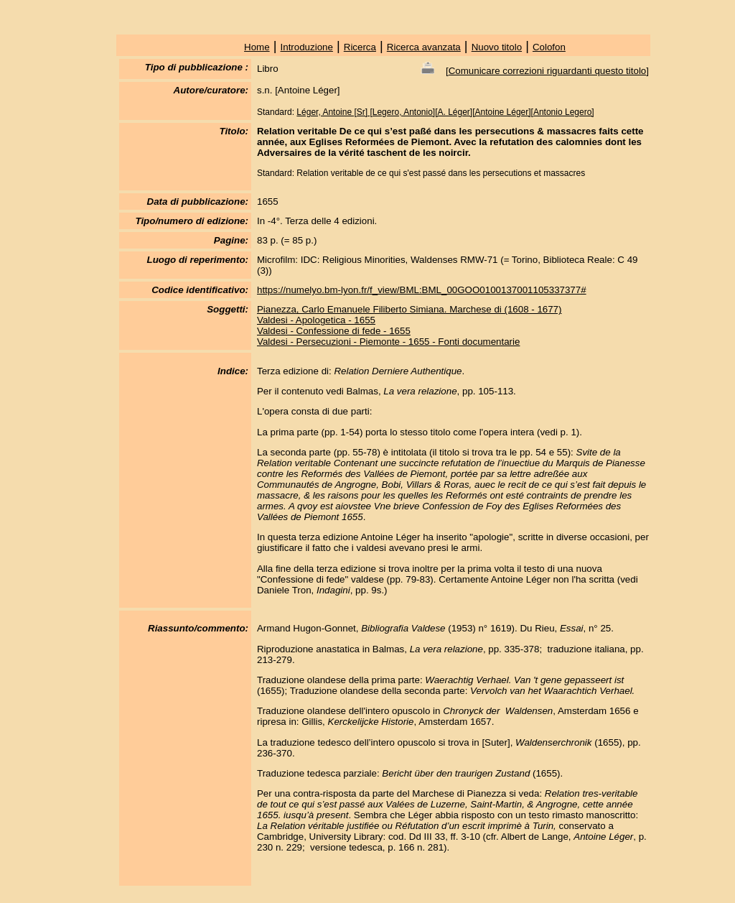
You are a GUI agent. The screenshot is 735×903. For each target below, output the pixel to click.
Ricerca (360, 47)
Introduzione (307, 47)
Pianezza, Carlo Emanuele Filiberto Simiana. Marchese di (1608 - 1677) (409, 309)
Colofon (549, 47)
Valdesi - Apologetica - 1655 (316, 320)
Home (257, 47)
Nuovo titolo (497, 47)
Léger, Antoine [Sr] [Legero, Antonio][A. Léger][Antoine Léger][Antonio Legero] (445, 112)
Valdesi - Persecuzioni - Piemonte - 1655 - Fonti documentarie (388, 341)
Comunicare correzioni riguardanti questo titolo (548, 70)
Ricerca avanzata (424, 47)
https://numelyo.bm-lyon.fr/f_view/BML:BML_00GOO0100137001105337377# (421, 289)
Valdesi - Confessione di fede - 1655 (334, 330)
